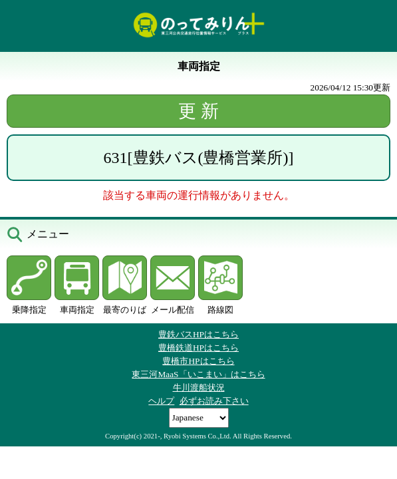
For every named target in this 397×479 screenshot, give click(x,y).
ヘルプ (161, 401)
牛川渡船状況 (199, 388)
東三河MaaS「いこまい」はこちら (198, 374)
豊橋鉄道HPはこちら (198, 348)
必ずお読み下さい (214, 401)
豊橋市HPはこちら (198, 361)
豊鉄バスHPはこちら (198, 334)
